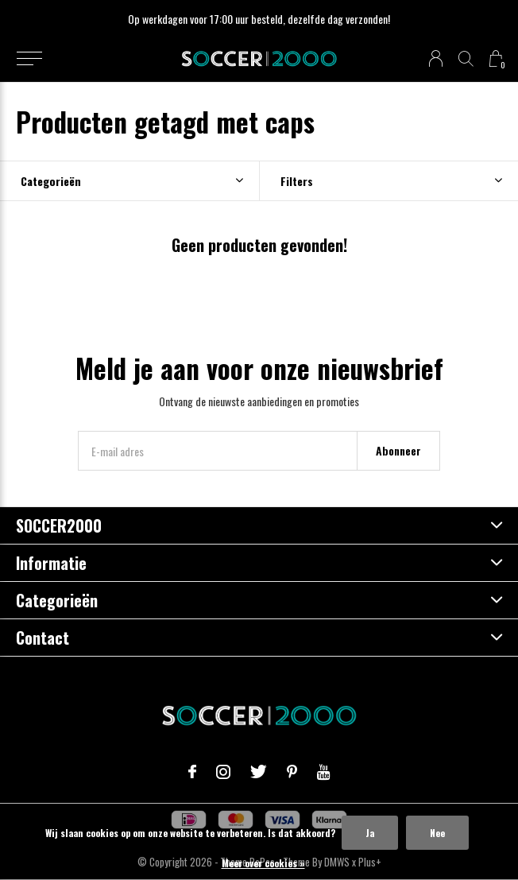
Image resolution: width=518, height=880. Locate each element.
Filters (296, 181)
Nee (437, 832)
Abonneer (398, 450)
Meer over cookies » (263, 863)
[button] (29, 59)
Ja (369, 832)
